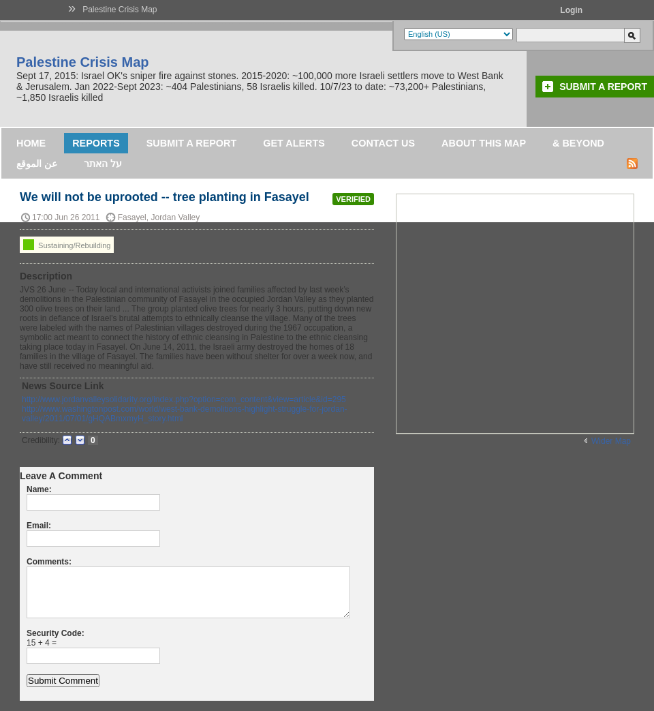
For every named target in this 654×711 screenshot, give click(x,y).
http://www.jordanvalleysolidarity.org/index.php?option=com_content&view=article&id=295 (184, 399)
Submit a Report (603, 86)
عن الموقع (36, 163)
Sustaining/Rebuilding (66, 244)
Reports (96, 143)
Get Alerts (294, 143)
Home (31, 143)
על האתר (103, 163)
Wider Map (611, 441)
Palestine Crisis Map (119, 9)
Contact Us (383, 143)
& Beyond (578, 143)
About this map (483, 143)
